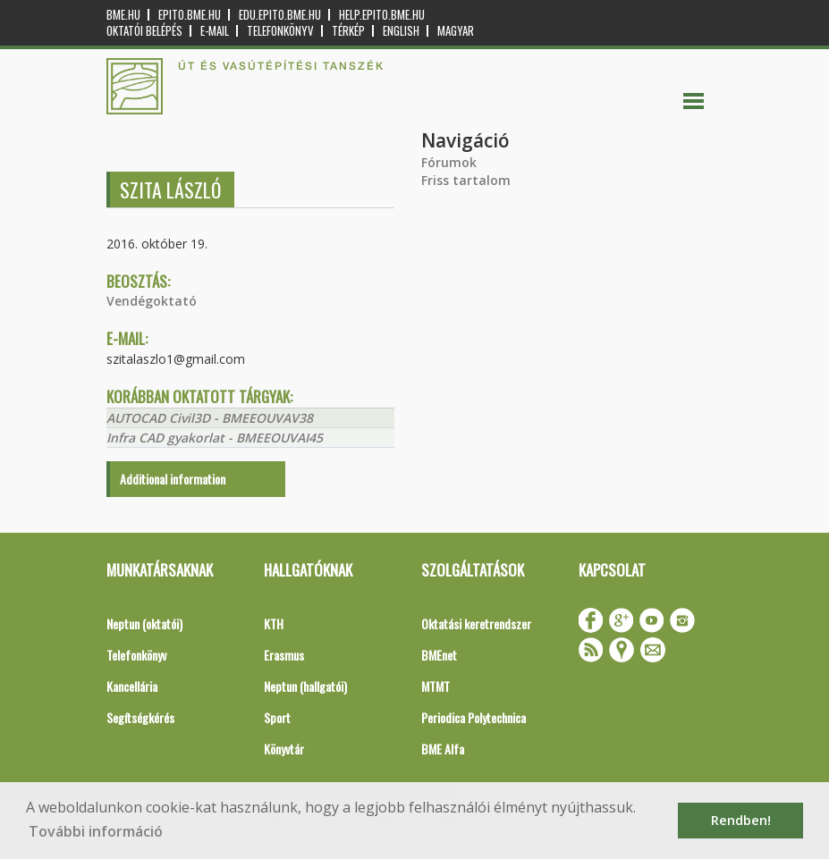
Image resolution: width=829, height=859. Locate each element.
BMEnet (439, 654)
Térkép (348, 31)
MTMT (435, 686)
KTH (273, 623)
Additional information (172, 478)
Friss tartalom (466, 180)
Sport (277, 717)
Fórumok (449, 162)
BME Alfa (442, 748)
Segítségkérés (140, 717)
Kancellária (131, 686)
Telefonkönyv (280, 31)
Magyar (455, 31)
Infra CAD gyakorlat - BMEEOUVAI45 (214, 437)
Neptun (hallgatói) (305, 686)
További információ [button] (96, 831)
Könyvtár (284, 748)
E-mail (214, 31)
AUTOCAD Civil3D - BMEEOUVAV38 (209, 417)
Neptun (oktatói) (144, 623)
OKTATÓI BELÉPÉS (144, 31)
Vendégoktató (151, 300)
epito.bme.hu (189, 15)
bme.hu (123, 15)
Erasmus (284, 654)
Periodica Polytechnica (473, 717)
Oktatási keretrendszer (476, 623)
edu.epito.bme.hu (280, 15)
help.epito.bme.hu (382, 15)
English (401, 31)
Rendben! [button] (741, 820)
